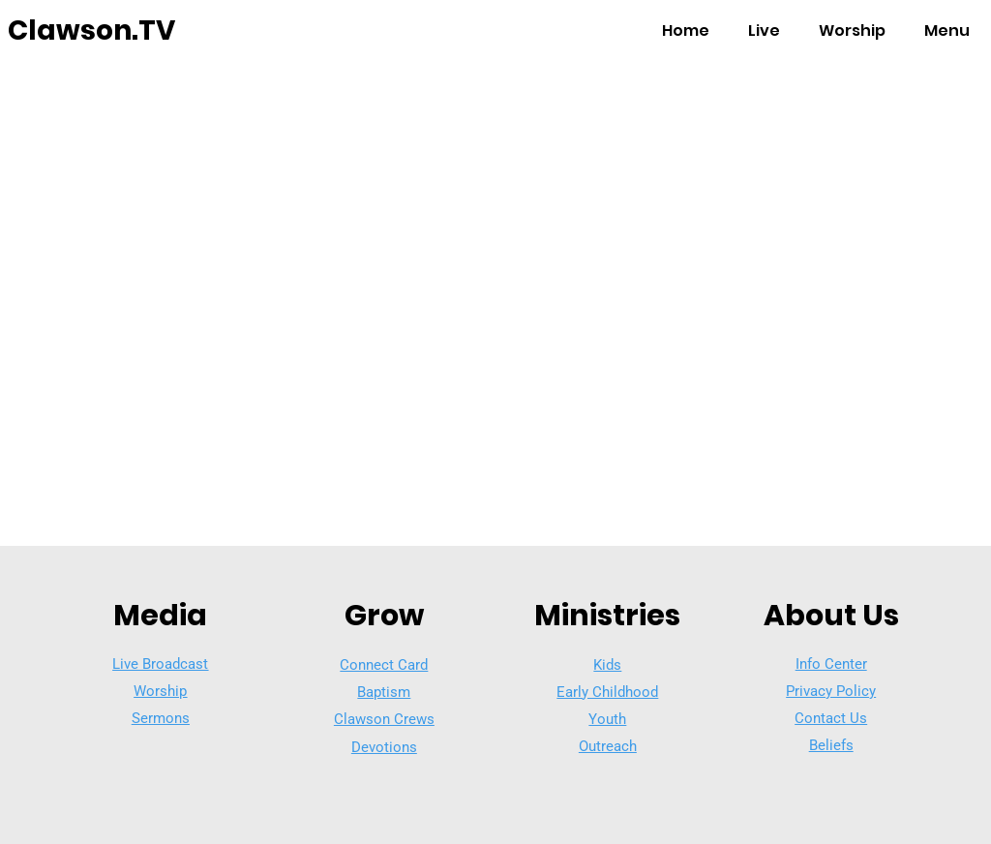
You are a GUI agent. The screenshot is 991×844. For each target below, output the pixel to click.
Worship (160, 691)
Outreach (608, 746)
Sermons (161, 718)
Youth (607, 719)
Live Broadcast (160, 664)
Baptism (383, 692)
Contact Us (831, 718)
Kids (607, 665)
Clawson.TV (91, 30)
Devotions (384, 747)
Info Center (831, 664)
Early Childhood (607, 692)
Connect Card (384, 665)
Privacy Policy (831, 691)
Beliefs (831, 745)
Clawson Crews (384, 719)
